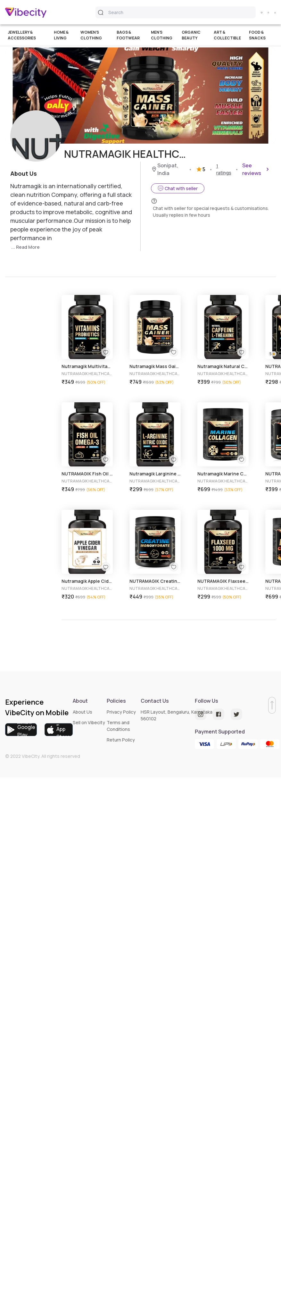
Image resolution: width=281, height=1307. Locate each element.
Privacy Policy (121, 712)
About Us (82, 712)
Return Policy (121, 740)
